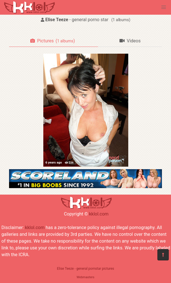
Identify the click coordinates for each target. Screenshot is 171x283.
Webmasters (86, 277)
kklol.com (98, 214)
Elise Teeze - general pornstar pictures (85, 269)
